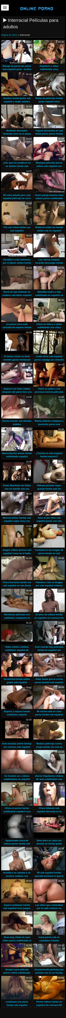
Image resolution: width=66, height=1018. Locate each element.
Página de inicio (9, 35)
